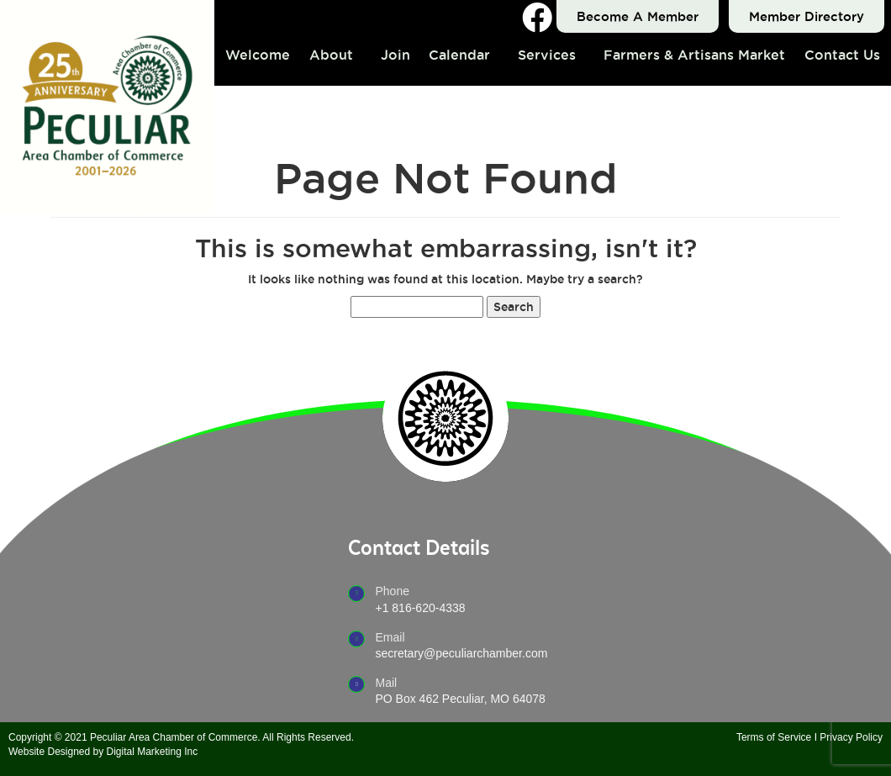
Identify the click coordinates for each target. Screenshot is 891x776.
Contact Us (842, 54)
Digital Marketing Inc (152, 752)
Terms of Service (773, 737)
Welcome (257, 54)
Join (395, 54)
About (331, 54)
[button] (336, 54)
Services (547, 54)
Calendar (459, 54)
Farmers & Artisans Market (694, 54)
